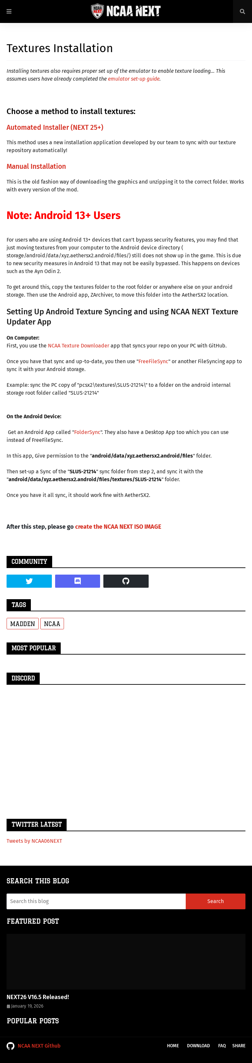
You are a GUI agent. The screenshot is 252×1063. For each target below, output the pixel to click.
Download (198, 1046)
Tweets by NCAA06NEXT (34, 841)
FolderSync (87, 432)
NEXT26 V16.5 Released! (38, 997)
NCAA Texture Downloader (78, 346)
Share (238, 1046)
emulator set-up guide (133, 79)
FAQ (222, 1046)
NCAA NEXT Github (34, 1046)
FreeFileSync (153, 361)
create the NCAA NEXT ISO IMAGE (118, 526)
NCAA (52, 623)
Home (173, 1046)
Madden (22, 623)
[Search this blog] (96, 901)
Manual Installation (36, 166)
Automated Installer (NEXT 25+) (55, 127)
